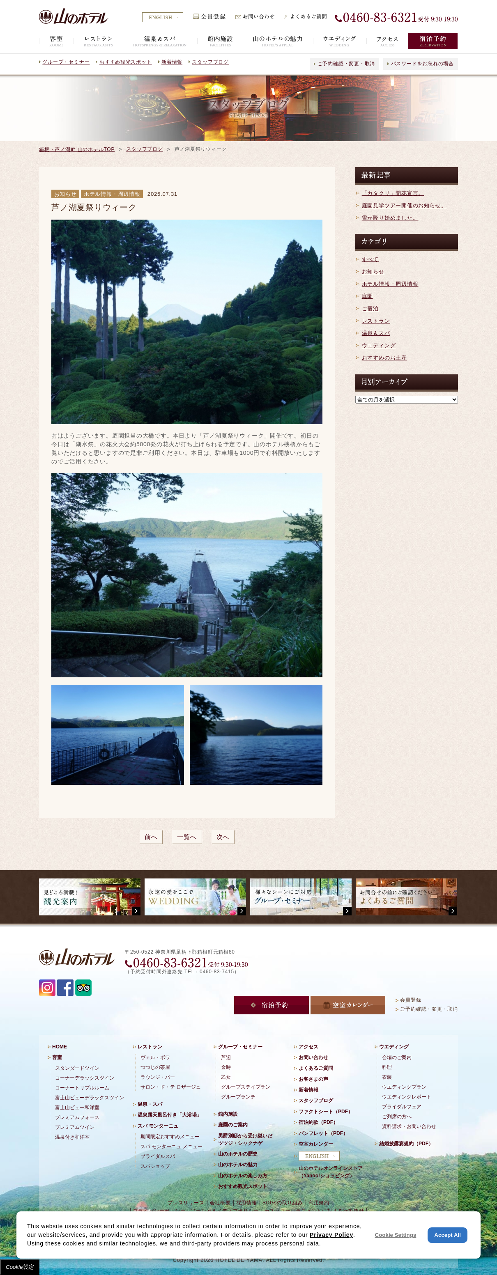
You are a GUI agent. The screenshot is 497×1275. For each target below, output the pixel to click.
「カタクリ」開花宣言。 (393, 193)
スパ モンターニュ (158, 1126)
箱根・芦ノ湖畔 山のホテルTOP (77, 149)
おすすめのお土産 (384, 358)
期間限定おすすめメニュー (170, 1137)
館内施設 (228, 1114)
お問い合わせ (313, 1057)
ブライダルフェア (401, 1107)
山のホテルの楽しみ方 (242, 1176)
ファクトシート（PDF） (326, 1111)
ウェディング (379, 345)
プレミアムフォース (77, 1117)
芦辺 (226, 1057)
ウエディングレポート (406, 1097)
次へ (223, 836)
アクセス (308, 1047)
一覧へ (186, 836)
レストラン (376, 321)
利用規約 (318, 1203)
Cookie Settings (395, 1235)
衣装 (387, 1077)
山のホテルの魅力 (238, 1164)
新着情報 (171, 62)
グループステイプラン (245, 1087)
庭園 (367, 296)
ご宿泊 (370, 308)
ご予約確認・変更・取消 (346, 64)
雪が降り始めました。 (390, 218)
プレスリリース (186, 1203)
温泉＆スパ (376, 333)
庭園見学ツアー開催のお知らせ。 (404, 205)
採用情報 (246, 1203)
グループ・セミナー (66, 62)
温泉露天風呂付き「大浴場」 (170, 1115)
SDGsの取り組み (282, 1203)
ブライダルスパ (157, 1156)
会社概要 (220, 1203)
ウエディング (394, 1047)
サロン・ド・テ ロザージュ (170, 1087)
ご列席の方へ (397, 1116)
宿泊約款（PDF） (318, 1122)
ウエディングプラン (404, 1087)
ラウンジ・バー (157, 1077)
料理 (387, 1067)
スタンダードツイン (77, 1068)
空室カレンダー (316, 1144)
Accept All (447, 1235)
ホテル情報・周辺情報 (390, 284)
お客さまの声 (313, 1079)
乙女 (226, 1077)
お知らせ (373, 271)
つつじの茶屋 (155, 1067)
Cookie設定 (20, 1267)
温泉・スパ (150, 1104)
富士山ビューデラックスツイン (89, 1098)
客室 (57, 1057)
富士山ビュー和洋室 (77, 1107)
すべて (370, 259)
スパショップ (155, 1166)
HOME (59, 1047)
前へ (151, 836)
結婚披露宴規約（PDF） (406, 1144)
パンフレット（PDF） (323, 1133)
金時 (226, 1067)
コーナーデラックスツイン (84, 1078)
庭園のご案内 (233, 1125)
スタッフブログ (210, 62)
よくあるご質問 (316, 1068)
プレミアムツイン (74, 1127)
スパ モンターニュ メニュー (171, 1146)
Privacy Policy (331, 1234)
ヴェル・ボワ (155, 1057)
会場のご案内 (397, 1057)
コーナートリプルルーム (82, 1088)
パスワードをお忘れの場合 (422, 64)
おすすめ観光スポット (125, 62)
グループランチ (238, 1097)
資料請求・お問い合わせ (409, 1126)
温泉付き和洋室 (72, 1137)
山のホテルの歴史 (238, 1154)
